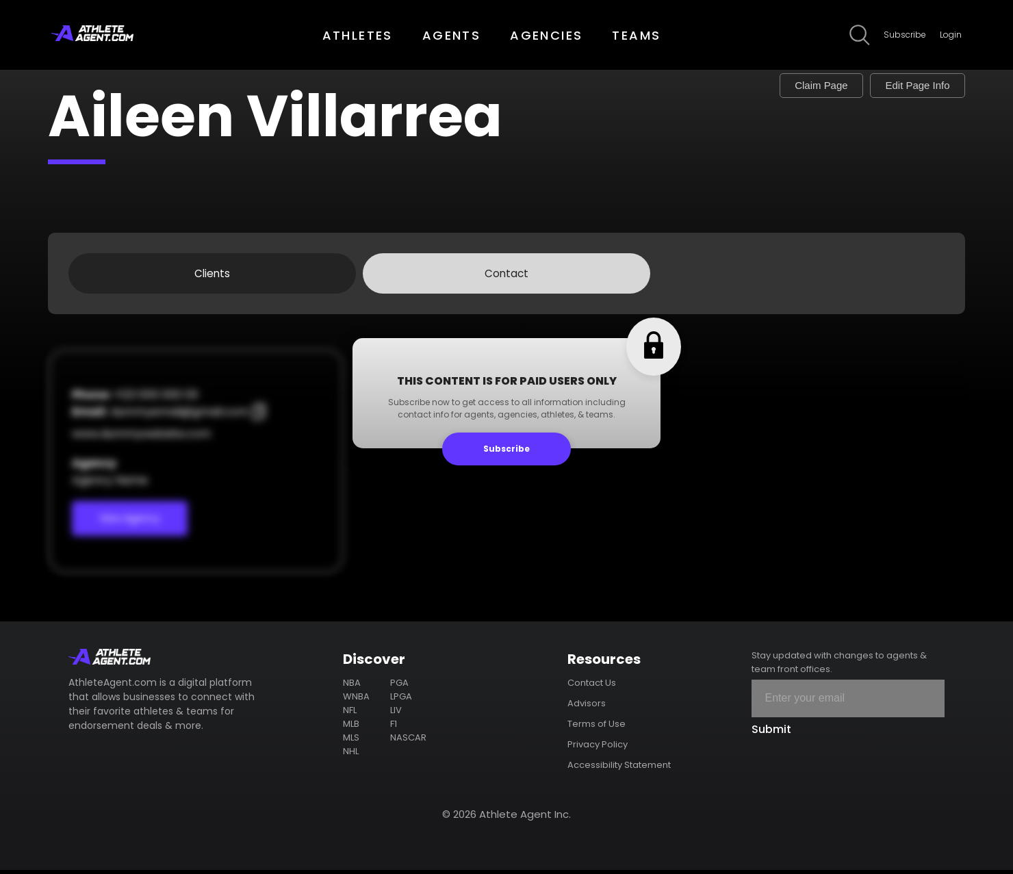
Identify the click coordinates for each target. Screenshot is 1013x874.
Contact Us (591, 686)
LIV (396, 714)
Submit (771, 733)
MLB (351, 727)
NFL (350, 714)
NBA (352, 686)
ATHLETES (357, 35)
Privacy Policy (597, 748)
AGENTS (451, 35)
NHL (351, 755)
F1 (393, 727)
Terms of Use (596, 727)
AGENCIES (546, 35)
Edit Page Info (909, 86)
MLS (351, 741)
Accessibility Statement (619, 768)
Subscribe (905, 34)
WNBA (356, 700)
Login (951, 34)
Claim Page (797, 86)
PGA (399, 686)
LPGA (401, 700)
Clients (212, 275)
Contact (506, 275)
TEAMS (636, 35)
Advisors (586, 707)
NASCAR (408, 741)
